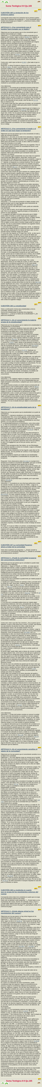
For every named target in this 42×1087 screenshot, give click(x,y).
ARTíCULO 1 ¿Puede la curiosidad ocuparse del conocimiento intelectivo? (18, 559)
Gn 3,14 (34, 265)
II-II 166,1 (22, 946)
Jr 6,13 (11, 342)
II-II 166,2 (27, 632)
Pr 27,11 (24, 350)
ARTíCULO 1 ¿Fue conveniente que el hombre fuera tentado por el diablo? (16, 28)
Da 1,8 (22, 607)
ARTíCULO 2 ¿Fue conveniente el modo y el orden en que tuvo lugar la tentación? (18, 130)
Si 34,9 (24, 62)
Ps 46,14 (19, 921)
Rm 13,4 (14, 339)
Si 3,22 (19, 705)
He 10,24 (10, 876)
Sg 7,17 (9, 586)
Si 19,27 (25, 1011)
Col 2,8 (36, 736)
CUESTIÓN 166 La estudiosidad (13, 306)
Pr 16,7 (17, 54)
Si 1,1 (22, 585)
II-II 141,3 (26, 461)
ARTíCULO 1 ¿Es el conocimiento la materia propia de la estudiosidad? (18, 321)
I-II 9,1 (6, 494)
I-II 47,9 (30, 429)
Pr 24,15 (5, 880)
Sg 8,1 (9, 67)
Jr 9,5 (34, 668)
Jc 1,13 (35, 100)
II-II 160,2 (9, 480)
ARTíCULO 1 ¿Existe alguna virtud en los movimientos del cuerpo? (17, 912)
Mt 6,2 (36, 386)
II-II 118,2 (35, 345)
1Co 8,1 (17, 645)
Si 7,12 (16, 784)
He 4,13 (27, 593)
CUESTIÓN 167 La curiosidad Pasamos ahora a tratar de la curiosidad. (16, 546)
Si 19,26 (36, 1041)
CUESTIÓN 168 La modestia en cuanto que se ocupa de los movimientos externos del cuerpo (19, 892)
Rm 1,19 (20, 735)
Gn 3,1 (15, 167)
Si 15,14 (23, 110)
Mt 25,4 (27, 37)
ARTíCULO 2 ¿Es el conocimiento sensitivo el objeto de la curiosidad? (19, 750)
